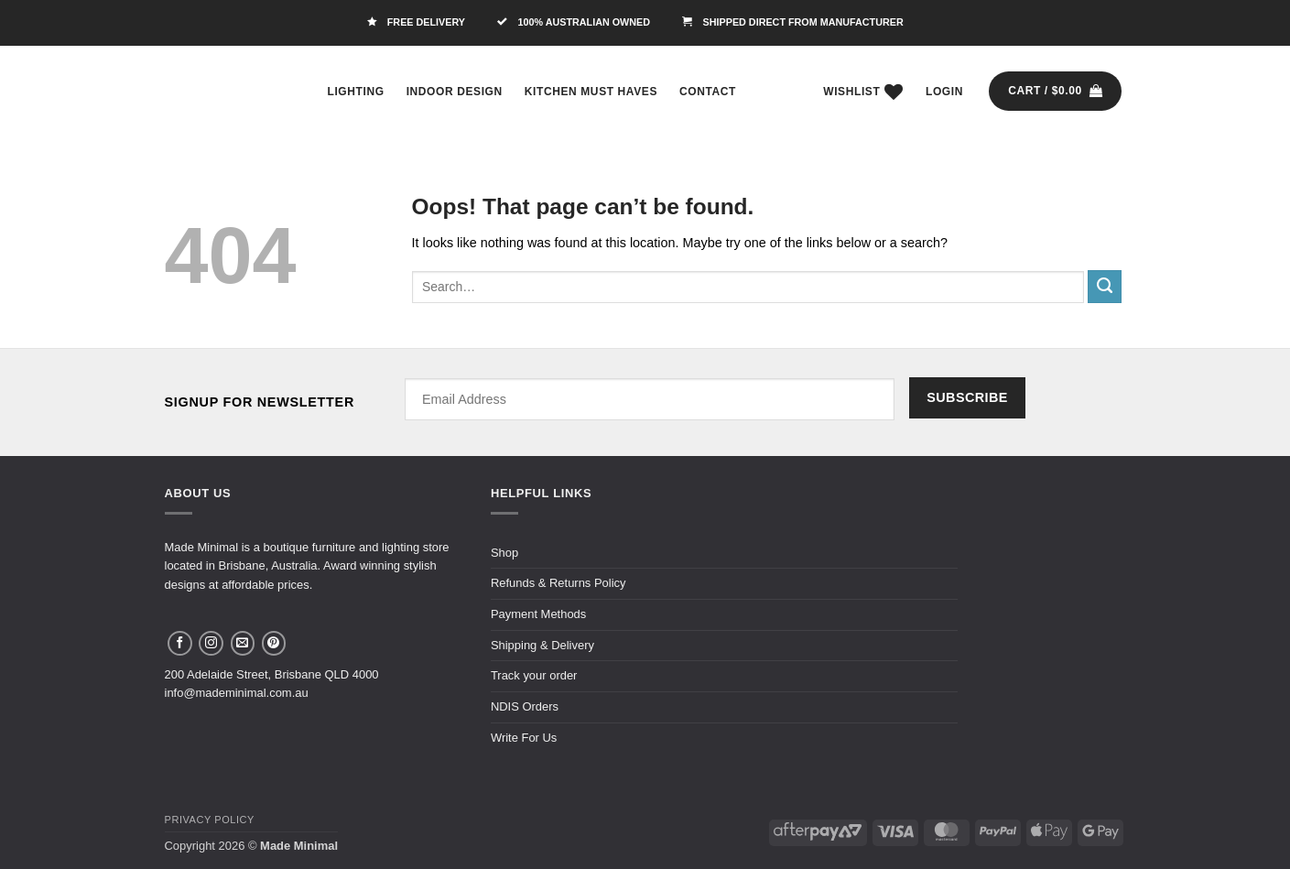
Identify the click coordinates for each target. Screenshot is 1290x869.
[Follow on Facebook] (180, 643)
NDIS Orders (524, 706)
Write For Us (524, 737)
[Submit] (1104, 286)
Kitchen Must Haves (591, 91)
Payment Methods (538, 614)
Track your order (534, 675)
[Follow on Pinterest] (274, 643)
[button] (944, 91)
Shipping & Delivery (542, 645)
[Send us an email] (243, 643)
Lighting (356, 91)
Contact (707, 91)
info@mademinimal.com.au (237, 693)
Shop (504, 552)
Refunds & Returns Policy (558, 583)
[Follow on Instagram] (211, 643)
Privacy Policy (210, 819)
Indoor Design (455, 91)
